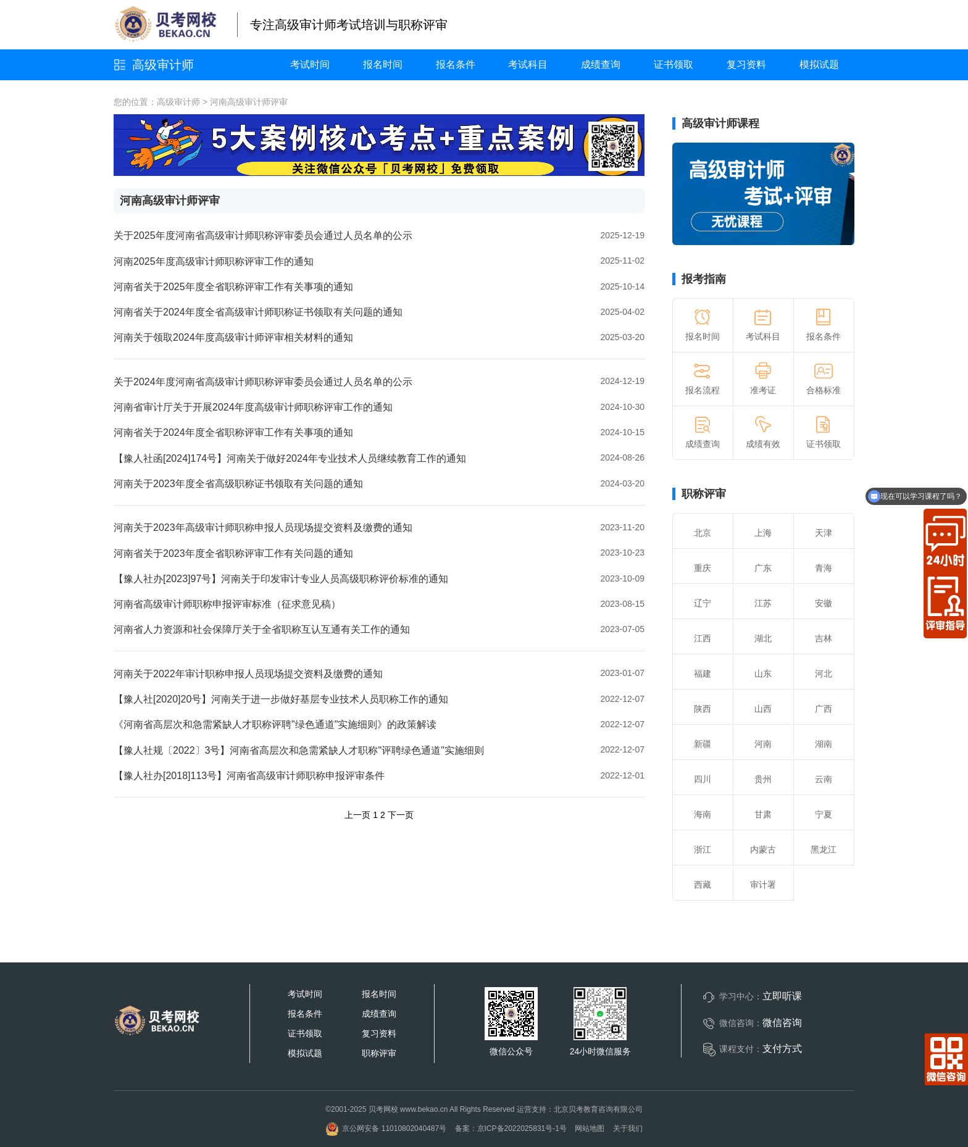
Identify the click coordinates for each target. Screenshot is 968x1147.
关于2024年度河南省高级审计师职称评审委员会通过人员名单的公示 (263, 382)
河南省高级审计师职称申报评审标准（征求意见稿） (227, 604)
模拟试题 (819, 64)
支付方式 (782, 1048)
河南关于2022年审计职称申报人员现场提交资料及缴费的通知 (248, 674)
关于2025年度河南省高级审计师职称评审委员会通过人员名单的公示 (263, 235)
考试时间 (310, 64)
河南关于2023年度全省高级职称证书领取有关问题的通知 (238, 483)
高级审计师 (163, 65)
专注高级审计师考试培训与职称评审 (349, 24)
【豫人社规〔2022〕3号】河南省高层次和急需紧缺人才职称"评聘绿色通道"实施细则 (299, 750)
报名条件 (455, 64)
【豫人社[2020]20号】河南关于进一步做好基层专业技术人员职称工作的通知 (281, 699)
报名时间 (383, 64)
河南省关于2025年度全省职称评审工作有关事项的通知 (233, 287)
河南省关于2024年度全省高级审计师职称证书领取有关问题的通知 (258, 312)
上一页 (357, 815)
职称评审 (704, 494)
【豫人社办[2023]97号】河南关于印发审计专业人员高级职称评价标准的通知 (281, 579)
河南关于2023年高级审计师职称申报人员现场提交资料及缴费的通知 (263, 527)
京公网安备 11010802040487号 (385, 1128)
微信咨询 (782, 1022)
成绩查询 (600, 64)
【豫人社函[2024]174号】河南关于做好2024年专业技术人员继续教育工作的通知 (290, 458)
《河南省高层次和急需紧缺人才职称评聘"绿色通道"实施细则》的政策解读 (275, 724)
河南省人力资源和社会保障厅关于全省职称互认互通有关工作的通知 (262, 629)
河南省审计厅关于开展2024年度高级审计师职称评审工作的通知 (253, 407)
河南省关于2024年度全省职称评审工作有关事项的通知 (233, 432)
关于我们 (628, 1128)
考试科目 (528, 64)
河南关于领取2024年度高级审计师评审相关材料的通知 (233, 337)
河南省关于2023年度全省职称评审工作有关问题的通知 (233, 553)
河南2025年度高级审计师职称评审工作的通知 (214, 261)
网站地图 (589, 1128)
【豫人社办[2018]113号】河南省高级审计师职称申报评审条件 (249, 775)
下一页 (401, 815)
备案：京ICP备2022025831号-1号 (511, 1128)
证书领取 (673, 64)
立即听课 (782, 996)
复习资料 (746, 64)
